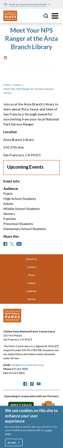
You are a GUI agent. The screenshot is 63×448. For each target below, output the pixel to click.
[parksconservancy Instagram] (32, 383)
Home (7, 84)
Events (17, 84)
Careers (31, 266)
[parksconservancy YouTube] (39, 383)
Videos (32, 283)
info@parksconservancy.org (27, 364)
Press (31, 275)
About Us (31, 258)
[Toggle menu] (55, 16)
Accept (11, 443)
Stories (32, 299)
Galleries (31, 291)
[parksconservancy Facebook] (25, 383)
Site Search (46, 16)
